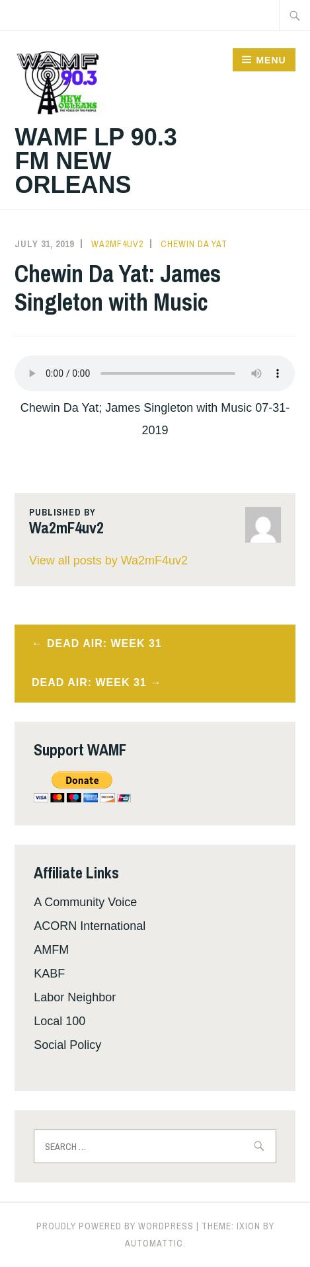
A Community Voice (85, 902)
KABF (49, 973)
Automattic (154, 1243)
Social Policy (67, 1045)
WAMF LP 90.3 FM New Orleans (95, 161)
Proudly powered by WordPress (115, 1226)
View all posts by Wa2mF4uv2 (108, 560)
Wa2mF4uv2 (117, 244)
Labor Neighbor (75, 997)
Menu (271, 60)
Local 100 (59, 1021)
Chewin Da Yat (194, 244)
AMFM (51, 949)
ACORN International (89, 926)
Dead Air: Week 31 (104, 643)
